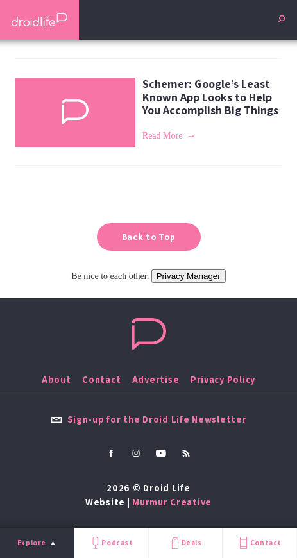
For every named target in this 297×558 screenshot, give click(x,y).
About (56, 379)
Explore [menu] (31, 542)
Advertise (156, 379)
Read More (162, 135)
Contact (259, 543)
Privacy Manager (189, 276)
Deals (185, 543)
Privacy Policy (223, 379)
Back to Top (149, 236)
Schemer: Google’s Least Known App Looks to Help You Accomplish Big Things (210, 96)
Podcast (111, 543)
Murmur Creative (172, 502)
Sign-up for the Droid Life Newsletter (149, 419)
